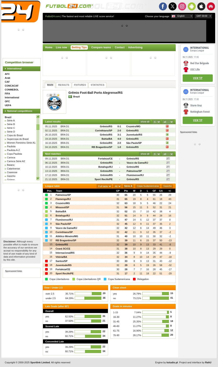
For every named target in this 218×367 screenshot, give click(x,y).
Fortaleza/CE (105, 158)
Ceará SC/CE (63, 248)
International (14, 68)
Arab (7, 78)
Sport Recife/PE (104, 179)
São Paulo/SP (134, 143)
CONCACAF (12, 85)
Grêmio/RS (106, 126)
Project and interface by (195, 362)
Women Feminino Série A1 (21, 142)
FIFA (7, 93)
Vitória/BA (61, 257)
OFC (7, 101)
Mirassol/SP (62, 207)
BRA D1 (65, 126)
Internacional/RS (65, 252)
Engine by (166, 362)
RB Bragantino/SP (102, 147)
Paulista (11, 146)
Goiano (11, 179)
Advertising (135, 47)
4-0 (119, 138)
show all (145, 121)
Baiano (10, 165)
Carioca (11, 157)
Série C (11, 128)
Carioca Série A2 (16, 161)
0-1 (119, 126)
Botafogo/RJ (105, 167)
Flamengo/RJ (63, 199)
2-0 (119, 130)
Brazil (8, 117)
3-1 (119, 134)
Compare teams (101, 47)
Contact (120, 47)
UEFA (8, 105)
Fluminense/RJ (135, 175)
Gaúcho (11, 176)
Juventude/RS (134, 134)
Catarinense (13, 168)
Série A (11, 120)
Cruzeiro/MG (133, 126)
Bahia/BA (107, 138)
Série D (11, 131)
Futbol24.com (52, 16)
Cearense (12, 172)
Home (48, 47)
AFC (7, 74)
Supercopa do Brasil (18, 139)
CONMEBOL (12, 89)
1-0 (119, 147)
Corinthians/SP (103, 130)
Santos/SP (61, 261)
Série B (11, 124)
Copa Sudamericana (148, 186)
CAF (7, 81)
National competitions (19, 111)
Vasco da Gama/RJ (137, 162)
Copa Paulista (14, 153)
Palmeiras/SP (134, 171)
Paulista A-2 (13, 150)
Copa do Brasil (15, 135)
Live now (61, 47)
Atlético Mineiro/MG (67, 236)
